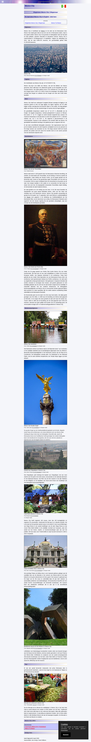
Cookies (64, 724)
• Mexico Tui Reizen (30, 728)
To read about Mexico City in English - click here (40, 17)
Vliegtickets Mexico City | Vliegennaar (45, 12)
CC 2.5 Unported (38, 570)
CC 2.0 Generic (38, 75)
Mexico (43, 31)
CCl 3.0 (34, 704)
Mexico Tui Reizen (56, 23)
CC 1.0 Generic (33, 346)
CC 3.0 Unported (34, 268)
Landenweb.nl (45, 2)
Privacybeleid (64, 730)
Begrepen (66, 734)
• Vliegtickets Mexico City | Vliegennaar (35, 726)
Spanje (28, 197)
